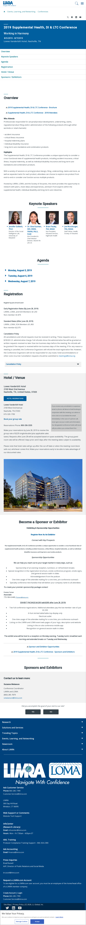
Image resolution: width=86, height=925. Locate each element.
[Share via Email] (80, 17)
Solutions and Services (12, 727)
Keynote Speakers (9, 56)
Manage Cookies (21, 922)
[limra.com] (9, 3)
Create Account (9, 893)
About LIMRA (8, 749)
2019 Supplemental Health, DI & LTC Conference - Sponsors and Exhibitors (44, 652)
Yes (33, 712)
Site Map (7, 904)
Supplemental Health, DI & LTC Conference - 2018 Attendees (32, 113)
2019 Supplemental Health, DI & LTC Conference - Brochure (32, 107)
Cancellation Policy (13, 364)
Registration (7, 67)
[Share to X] (68, 17)
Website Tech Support (12, 816)
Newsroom (7, 744)
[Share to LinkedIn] (76, 17)
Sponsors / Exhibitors (11, 77)
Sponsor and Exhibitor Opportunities (44, 646)
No (51, 712)
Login (19, 893)
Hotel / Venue (7, 72)
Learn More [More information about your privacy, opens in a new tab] (59, 918)
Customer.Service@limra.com (15, 794)
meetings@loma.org (67, 356)
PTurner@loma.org (22, 597)
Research (6, 722)
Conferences (43, 11)
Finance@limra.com (16, 852)
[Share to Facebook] (72, 17)
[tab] (43, 270)
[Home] (4, 11)
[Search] (76, 3)
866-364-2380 (42, 843)
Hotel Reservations (15, 398)
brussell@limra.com (11, 872)
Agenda (4, 61)
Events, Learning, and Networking (21, 11)
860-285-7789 (14, 791)
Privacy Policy (18, 904)
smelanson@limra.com (13, 698)
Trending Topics (10, 733)
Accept (37, 922)
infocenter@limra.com (17, 830)
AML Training (9, 839)
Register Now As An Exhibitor (43, 534)
